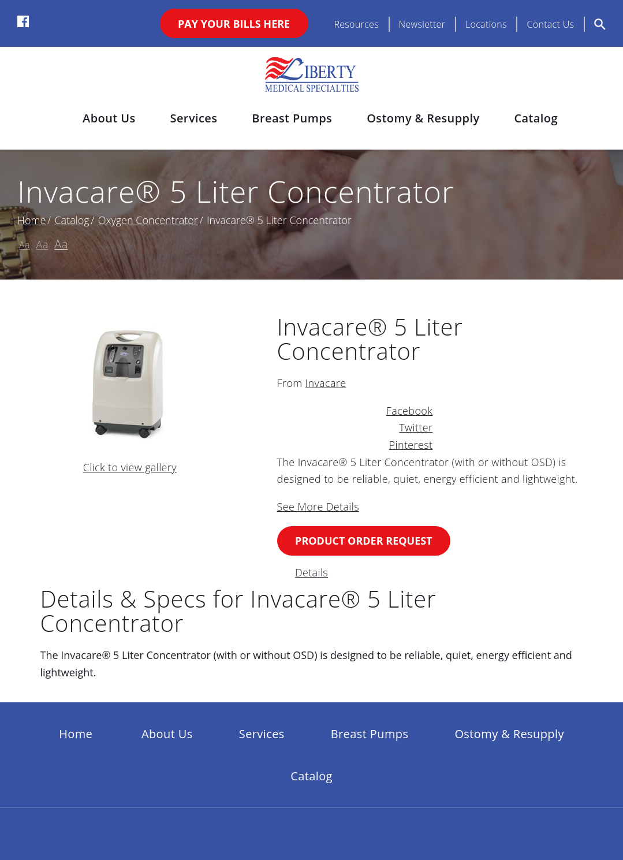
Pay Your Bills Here (234, 24)
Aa (24, 245)
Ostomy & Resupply (423, 118)
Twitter (415, 427)
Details (311, 572)
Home (31, 220)
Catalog (535, 118)
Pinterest (411, 445)
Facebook (409, 411)
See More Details (318, 506)
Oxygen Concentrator (148, 220)
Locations (486, 24)
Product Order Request (363, 541)
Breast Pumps (292, 118)
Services (194, 118)
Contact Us (550, 24)
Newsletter (422, 24)
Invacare (325, 383)
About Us (109, 118)
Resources (356, 24)
